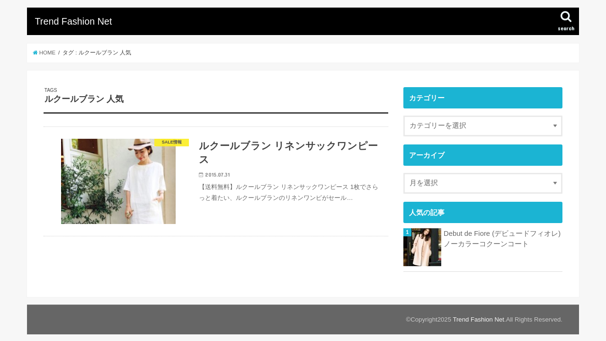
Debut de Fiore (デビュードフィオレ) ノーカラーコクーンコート (502, 239)
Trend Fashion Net (73, 21)
